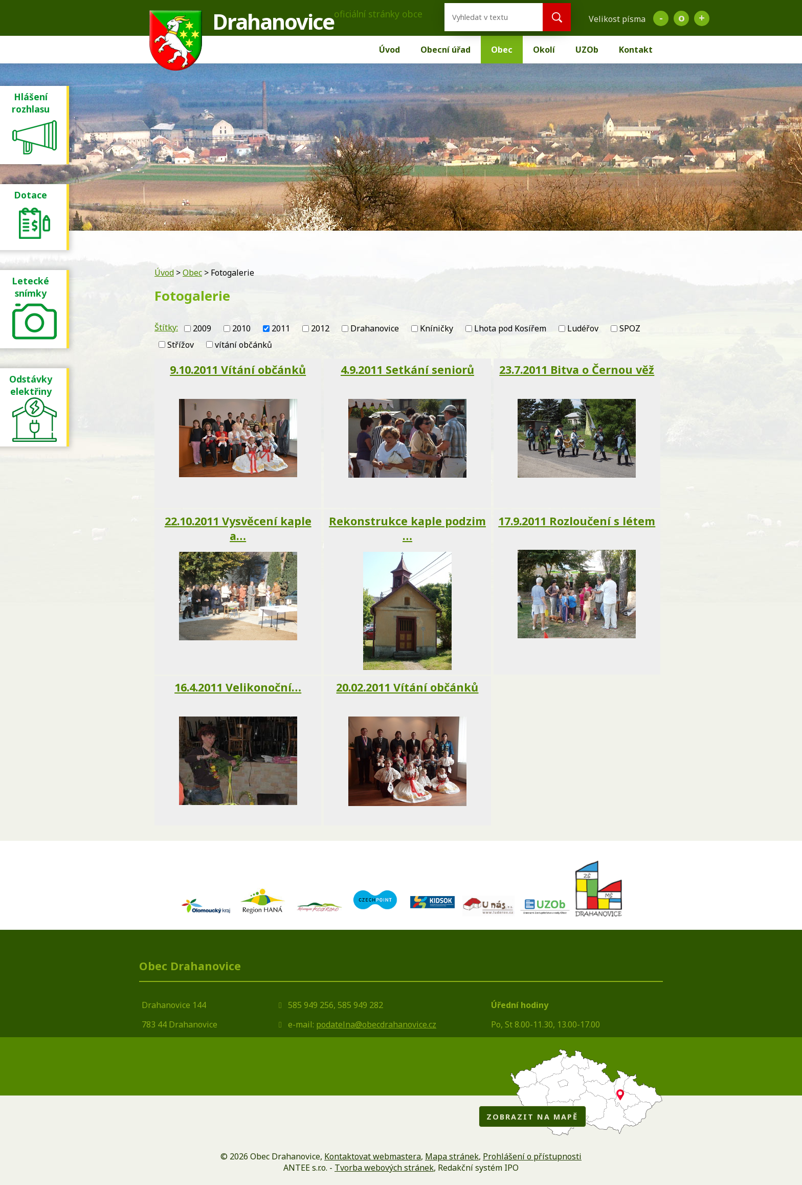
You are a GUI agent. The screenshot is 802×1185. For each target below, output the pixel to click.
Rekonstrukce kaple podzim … (407, 528)
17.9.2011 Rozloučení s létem (576, 520)
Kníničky (436, 328)
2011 (281, 328)
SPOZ (629, 328)
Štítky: (166, 327)
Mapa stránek (452, 1156)
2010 (241, 328)
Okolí (544, 49)
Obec (502, 49)
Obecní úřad (445, 49)
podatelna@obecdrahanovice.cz (376, 1024)
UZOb (586, 49)
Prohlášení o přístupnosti (532, 1156)
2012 (320, 328)
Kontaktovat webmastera (372, 1156)
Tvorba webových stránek (384, 1167)
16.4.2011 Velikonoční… (237, 687)
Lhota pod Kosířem (510, 328)
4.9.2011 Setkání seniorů (407, 369)
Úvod (389, 49)
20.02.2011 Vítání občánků (407, 687)
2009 (202, 328)
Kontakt (636, 49)
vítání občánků (243, 344)
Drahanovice (374, 328)
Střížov (180, 344)
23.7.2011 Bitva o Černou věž (576, 369)
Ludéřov (582, 328)
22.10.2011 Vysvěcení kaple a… (238, 528)
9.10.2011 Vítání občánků (238, 369)
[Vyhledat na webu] (485, 17)
